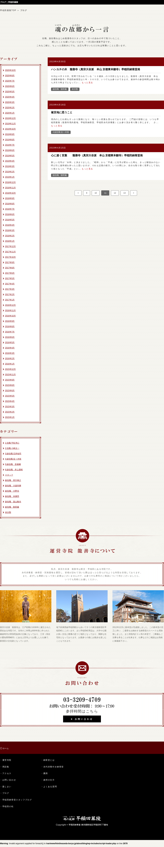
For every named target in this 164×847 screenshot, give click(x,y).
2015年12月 (10, 369)
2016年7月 (10, 332)
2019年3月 (10, 166)
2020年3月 (10, 102)
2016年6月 (10, 337)
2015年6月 (10, 390)
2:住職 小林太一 (12, 448)
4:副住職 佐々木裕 (13, 459)
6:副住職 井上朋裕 (14, 469)
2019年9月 (10, 134)
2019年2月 (10, 172)
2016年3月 (10, 353)
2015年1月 (10, 417)
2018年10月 (10, 193)
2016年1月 (10, 364)
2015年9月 (10, 380)
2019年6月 (10, 150)
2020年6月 (10, 86)
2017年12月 (10, 246)
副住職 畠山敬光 (13, 501)
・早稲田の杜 (7, 806)
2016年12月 (10, 305)
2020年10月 (10, 70)
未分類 (8, 512)
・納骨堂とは (48, 760)
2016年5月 (10, 342)
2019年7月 (10, 145)
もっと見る (87, 82)
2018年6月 (10, 214)
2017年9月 (10, 262)
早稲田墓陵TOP (8, 10)
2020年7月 (10, 81)
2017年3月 (10, 289)
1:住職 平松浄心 (12, 443)
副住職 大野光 (12, 491)
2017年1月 (10, 300)
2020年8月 (10, 75)
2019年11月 (10, 123)
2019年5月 (10, 155)
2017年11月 (10, 252)
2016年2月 (10, 358)
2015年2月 (10, 412)
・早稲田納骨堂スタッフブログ (16, 800)
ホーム (6, 748)
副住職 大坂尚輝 (13, 485)
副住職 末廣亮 (12, 496)
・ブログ (4, 793)
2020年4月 (10, 97)
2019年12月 (10, 118)
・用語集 (4, 767)
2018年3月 (10, 230)
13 (124, 193)
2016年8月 (10, 326)
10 (96, 193)
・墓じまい (5, 786)
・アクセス (5, 773)
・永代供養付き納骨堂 (52, 767)
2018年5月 (10, 220)
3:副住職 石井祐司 (13, 453)
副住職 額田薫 (12, 507)
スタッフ (9, 475)
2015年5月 (10, 396)
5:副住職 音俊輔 (13, 464)
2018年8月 (10, 204)
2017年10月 (10, 257)
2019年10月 (10, 129)
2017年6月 (10, 273)
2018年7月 (10, 209)
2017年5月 (10, 278)
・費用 (44, 773)
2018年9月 (10, 198)
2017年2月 (10, 294)
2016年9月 (10, 321)
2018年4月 (10, 225)
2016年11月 (10, 310)
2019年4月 (10, 161)
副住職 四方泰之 (13, 480)
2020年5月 (10, 91)
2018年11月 (10, 188)
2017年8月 (10, 268)
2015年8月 (10, 385)
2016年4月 (10, 348)
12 (115, 193)
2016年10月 (10, 316)
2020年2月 (10, 107)
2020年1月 (10, 113)
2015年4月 (10, 401)
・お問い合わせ (8, 780)
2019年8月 (10, 139)
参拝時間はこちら (82, 711)
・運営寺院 (5, 760)
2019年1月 (10, 177)
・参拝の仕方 (48, 780)
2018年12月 (10, 182)
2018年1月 (10, 241)
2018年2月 (10, 236)
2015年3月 (10, 406)
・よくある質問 (49, 786)
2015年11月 (10, 374)
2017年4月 (10, 284)
